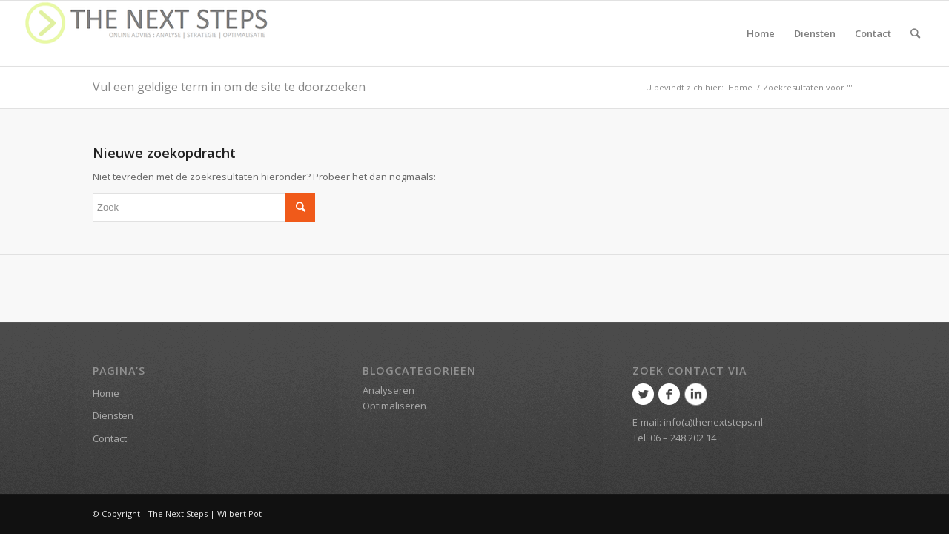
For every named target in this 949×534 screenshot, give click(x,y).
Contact (110, 438)
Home (740, 87)
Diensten (113, 415)
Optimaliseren (394, 405)
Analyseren (388, 390)
